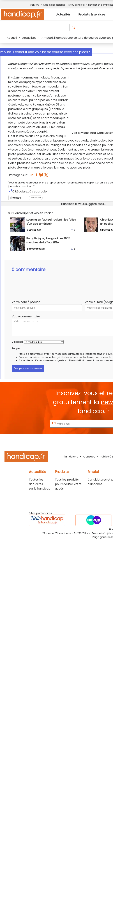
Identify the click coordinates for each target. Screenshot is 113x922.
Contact (89, 456)
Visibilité (17, 342)
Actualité (36, 197)
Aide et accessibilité (54, 4)
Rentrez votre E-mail (35, 424)
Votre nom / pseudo (26, 302)
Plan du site (70, 456)
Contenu (35, 4)
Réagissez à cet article (31, 191)
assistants (105, 357)
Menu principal (76, 4)
